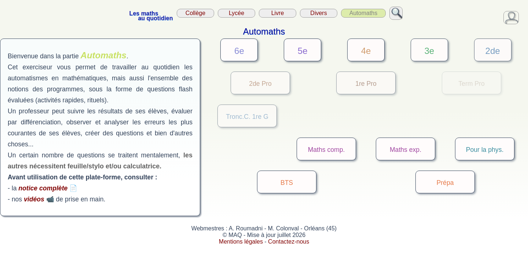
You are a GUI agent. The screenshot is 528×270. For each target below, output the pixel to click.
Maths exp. (405, 149)
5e (303, 51)
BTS (286, 182)
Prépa (445, 182)
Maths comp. (326, 149)
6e (239, 51)
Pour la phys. (485, 149)
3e (429, 51)
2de (492, 51)
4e (366, 51)
